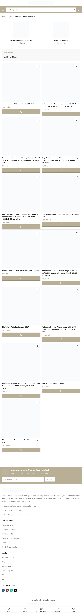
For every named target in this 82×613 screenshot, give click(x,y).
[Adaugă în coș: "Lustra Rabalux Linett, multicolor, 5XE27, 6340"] (21, 278)
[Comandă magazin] (76, 56)
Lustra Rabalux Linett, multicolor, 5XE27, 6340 (21, 271)
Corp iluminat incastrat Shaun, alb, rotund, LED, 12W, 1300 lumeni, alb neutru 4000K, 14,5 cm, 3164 (19, 160)
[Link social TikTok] (15, 590)
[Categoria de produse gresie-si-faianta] (61, 34)
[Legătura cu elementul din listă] (41, 510)
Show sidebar (12, 57)
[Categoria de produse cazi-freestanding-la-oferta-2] (21, 34)
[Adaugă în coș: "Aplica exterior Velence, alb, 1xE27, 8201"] (21, 111)
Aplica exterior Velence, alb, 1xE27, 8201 (18, 104)
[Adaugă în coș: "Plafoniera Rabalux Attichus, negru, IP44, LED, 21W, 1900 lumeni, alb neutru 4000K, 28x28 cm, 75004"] (61, 283)
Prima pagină (7, 17)
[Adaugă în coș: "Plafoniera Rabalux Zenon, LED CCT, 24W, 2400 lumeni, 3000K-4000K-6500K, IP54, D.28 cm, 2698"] (21, 396)
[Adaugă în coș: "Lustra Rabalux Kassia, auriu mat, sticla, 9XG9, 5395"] (61, 224)
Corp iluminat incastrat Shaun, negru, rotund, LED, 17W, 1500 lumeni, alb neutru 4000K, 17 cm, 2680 (60, 160)
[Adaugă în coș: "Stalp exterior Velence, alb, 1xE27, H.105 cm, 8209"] (21, 450)
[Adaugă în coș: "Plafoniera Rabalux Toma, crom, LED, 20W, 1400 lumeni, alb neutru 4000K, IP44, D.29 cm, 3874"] (61, 339)
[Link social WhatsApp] (11, 590)
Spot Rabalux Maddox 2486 (53, 383)
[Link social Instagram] (7, 590)
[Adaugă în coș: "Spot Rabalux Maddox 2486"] (61, 391)
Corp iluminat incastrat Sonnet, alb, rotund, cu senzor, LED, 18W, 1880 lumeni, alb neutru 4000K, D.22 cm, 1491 (21, 216)
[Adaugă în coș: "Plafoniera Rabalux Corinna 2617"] (21, 335)
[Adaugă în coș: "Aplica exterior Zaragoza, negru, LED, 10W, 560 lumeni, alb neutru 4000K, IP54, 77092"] (61, 114)
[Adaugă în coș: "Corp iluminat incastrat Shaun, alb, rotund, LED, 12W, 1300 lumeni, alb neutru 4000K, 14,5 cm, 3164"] (21, 170)
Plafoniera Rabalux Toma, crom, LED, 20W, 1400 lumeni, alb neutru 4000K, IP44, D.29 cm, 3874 (60, 329)
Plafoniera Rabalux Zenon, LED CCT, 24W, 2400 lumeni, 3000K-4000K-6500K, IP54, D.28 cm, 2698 (20, 385)
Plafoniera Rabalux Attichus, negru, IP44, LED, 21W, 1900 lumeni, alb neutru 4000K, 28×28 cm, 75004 (60, 273)
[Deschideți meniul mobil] (3, 10)
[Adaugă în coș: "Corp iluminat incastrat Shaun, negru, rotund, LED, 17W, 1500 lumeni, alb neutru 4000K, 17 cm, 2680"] (61, 170)
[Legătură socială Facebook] (3, 590)
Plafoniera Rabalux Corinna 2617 (15, 327)
